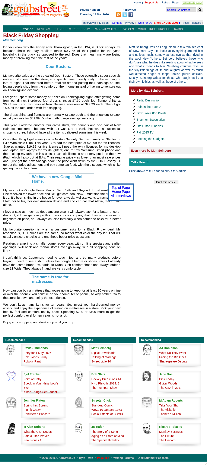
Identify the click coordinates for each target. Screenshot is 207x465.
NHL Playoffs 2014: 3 (105, 383)
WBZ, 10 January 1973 (106, 409)
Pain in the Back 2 (149, 107)
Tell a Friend (139, 162)
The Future (166, 436)
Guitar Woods (168, 383)
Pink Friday (166, 379)
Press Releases (191, 22)
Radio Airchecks (107, 29)
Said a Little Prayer (36, 436)
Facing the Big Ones (172, 357)
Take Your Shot (169, 405)
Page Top (103, 457)
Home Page (121, 192)
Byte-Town (86, 457)
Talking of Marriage (104, 357)
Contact (117, 22)
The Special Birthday (105, 440)
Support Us (151, 2)
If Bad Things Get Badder (40, 392)
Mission (104, 22)
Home (137, 2)
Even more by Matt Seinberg (151, 150)
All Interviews (121, 196)
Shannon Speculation (151, 119)
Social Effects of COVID (107, 414)
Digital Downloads (103, 353)
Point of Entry (32, 379)
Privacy (129, 22)
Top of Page (121, 187)
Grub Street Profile (154, 29)
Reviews (43, 29)
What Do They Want (172, 353)
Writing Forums (123, 457)
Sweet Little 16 (101, 361)
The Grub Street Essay (72, 29)
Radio (178, 29)
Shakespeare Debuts (173, 361)
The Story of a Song (104, 431)
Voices (128, 29)
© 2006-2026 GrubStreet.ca (57, 457)
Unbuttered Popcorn (36, 414)
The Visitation (168, 409)
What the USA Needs (37, 431)
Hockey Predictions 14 (106, 379)
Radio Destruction (148, 100)
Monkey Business (171, 431)
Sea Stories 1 (32, 440)
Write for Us (144, 22)
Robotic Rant (32, 361)
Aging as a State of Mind (107, 436)
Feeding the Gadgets (151, 139)
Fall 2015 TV (145, 132)
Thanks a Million (170, 414)
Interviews (89, 22)
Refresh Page (170, 2)
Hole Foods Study (35, 357)
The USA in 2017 (170, 387)
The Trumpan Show (104, 387)
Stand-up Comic (102, 405)
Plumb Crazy (32, 409)
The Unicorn (167, 440)
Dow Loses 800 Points (151, 113)
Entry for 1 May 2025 (37, 353)
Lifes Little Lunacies (150, 126)
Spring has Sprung (35, 405)
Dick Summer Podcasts (153, 457)
